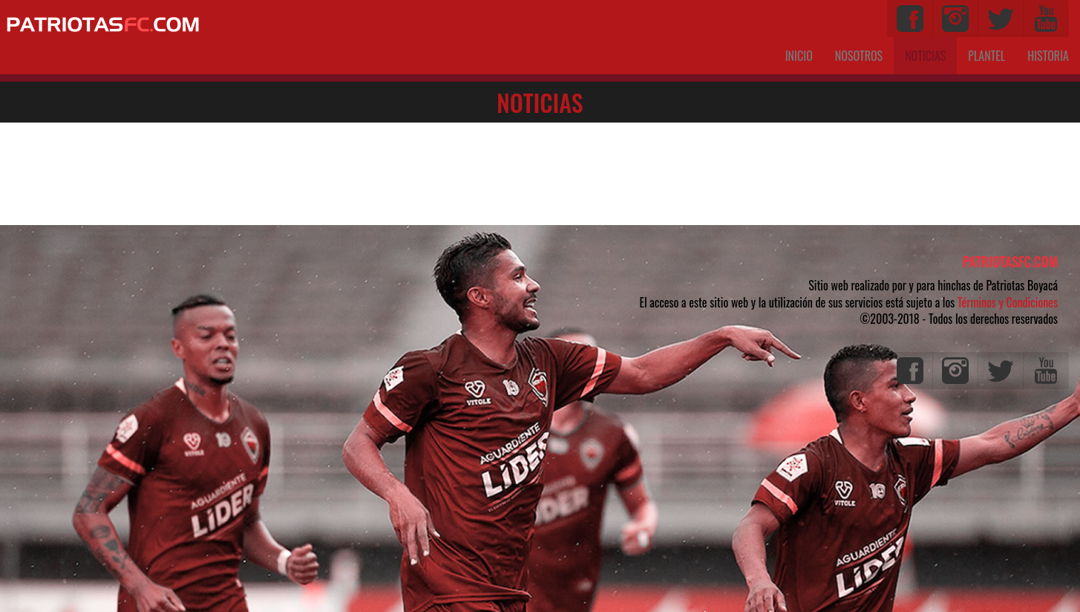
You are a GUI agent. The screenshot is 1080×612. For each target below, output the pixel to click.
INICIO (799, 56)
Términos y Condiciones (1008, 302)
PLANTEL (986, 56)
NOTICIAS (931, 55)
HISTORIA (1048, 56)
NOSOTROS (859, 56)
